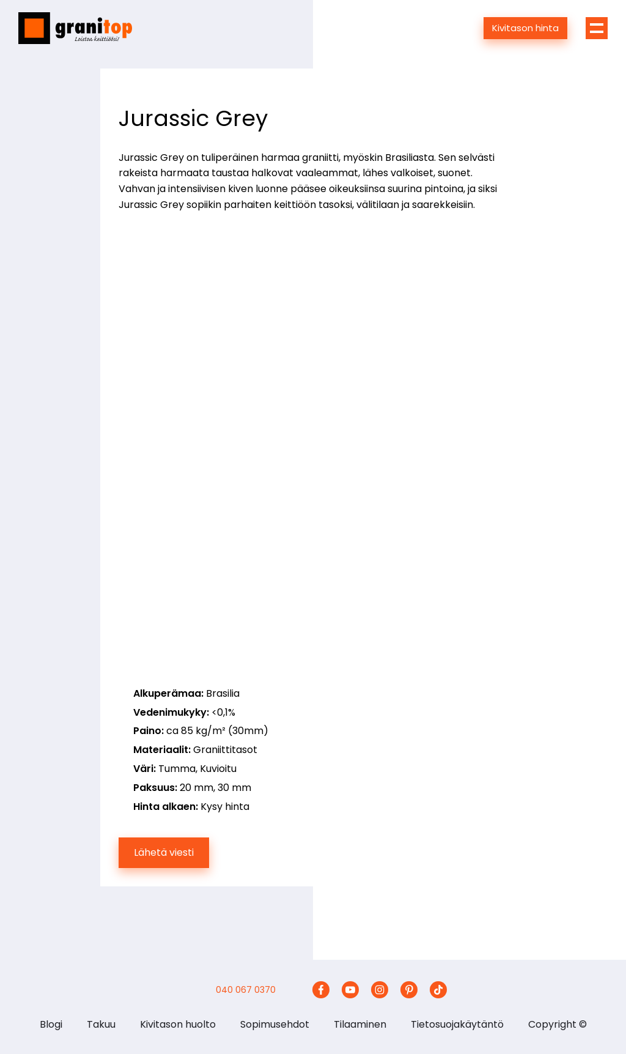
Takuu (101, 1024)
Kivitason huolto (178, 1024)
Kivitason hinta (525, 27)
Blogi (51, 1024)
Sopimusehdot (274, 1024)
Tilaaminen (360, 1024)
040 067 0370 (246, 990)
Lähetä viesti (164, 852)
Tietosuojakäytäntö (457, 1024)
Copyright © (557, 1024)
